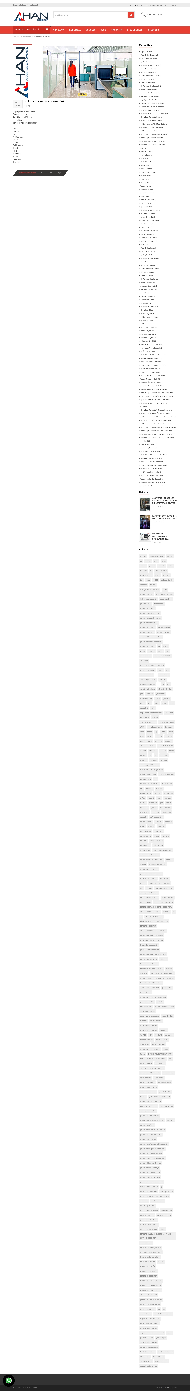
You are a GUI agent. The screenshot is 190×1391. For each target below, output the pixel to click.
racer (159, 798)
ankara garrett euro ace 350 (160, 883)
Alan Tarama (144, 1356)
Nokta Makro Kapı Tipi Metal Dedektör (154, 113)
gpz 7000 (163, 760)
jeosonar (166, 698)
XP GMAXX (144, 660)
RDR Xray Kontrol (146, 275)
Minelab (170, 556)
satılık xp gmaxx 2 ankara (149, 1323)
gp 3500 (154, 760)
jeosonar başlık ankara (148, 1219)
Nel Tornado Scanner (147, 182)
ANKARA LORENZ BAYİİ (148, 1294)
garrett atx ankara (158, 1044)
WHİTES (152, 651)
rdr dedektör (160, 1063)
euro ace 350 (164, 878)
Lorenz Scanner (146, 168)
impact (168, 802)
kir (164, 1309)
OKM (142, 736)
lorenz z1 (158, 741)
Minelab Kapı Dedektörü (149, 55)
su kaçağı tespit (166, 580)
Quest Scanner (145, 175)
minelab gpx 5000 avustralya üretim (153, 954)
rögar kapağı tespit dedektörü (151, 712)
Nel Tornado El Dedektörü (149, 230)
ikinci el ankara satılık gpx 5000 (151, 769)
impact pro (144, 807)
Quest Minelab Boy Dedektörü (151, 468)
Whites (148, 561)
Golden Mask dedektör (148, 599)
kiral (170, 1058)
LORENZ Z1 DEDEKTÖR (148, 1276)
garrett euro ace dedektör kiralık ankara (154, 1196)
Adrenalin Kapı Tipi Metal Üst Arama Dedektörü (157, 434)
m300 (156, 580)
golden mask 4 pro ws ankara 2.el (152, 1148)
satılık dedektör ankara (148, 1025)
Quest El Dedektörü (147, 223)
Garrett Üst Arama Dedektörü (151, 348)
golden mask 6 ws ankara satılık (151, 1181)
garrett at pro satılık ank (149, 1347)
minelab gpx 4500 (164, 1082)
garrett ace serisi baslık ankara (151, 1299)
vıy (163, 684)
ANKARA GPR (167, 783)
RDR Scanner (145, 179)
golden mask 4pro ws (148, 1139)
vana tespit (169, 712)
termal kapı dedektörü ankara (151, 982)
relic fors (143, 840)
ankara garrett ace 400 (157, 864)
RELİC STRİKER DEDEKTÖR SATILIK (153, 1058)
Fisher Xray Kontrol (147, 261)
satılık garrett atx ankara (149, 892)
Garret (165, 646)
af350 (142, 727)
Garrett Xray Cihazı (147, 299)
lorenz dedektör (167, 1016)
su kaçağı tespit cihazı (148, 722)
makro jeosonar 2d (164, 1215)
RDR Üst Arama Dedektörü (150, 372)
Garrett (160, 670)
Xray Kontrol (144, 244)
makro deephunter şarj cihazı (150, 1247)
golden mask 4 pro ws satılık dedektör (154, 1144)
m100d (153, 584)
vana (142, 731)
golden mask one (146, 594)
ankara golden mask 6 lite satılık (151, 1120)
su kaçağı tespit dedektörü (149, 589)
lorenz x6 (159, 736)
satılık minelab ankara (148, 1091)
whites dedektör (167, 897)
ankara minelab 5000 (148, 774)
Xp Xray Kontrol (146, 254)
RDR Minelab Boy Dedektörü (150, 472)
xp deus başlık (145, 1313)
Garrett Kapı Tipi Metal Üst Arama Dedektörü (156, 396)
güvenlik (143, 556)
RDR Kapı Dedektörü (147, 82)
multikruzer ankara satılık (149, 1016)
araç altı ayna (164, 674)
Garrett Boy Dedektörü (148, 447)
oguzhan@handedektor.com (158, 5)
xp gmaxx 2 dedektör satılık (150, 1318)
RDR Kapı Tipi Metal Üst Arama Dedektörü (155, 423)
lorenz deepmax (146, 741)
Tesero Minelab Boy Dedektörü (151, 479)
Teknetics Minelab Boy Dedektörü (152, 485)
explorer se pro (145, 655)
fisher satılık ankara (147, 1082)
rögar (157, 703)
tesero (142, 1054)
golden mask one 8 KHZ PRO (159, 1096)
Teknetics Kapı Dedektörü (149, 96)
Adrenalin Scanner (147, 189)
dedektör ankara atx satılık (163, 902)
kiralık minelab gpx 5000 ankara (151, 940)
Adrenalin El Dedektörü (148, 237)
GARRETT (168, 741)
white (163, 1229)
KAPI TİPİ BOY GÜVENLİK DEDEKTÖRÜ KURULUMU (164, 517)
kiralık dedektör (146, 575)
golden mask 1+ (165, 599)
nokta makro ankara (147, 1261)
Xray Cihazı (144, 292)
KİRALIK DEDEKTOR (166, 745)
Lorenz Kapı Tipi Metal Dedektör (151, 120)
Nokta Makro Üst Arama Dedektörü (153, 354)
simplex (143, 565)
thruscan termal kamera (149, 963)
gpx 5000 (164, 755)
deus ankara (159, 1077)
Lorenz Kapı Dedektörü (148, 72)
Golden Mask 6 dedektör (149, 1186)
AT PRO (143, 750)
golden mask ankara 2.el (149, 622)
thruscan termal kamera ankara (162, 973)
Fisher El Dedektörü (147, 213)
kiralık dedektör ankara (148, 1030)
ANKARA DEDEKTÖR (147, 745)
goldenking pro (145, 836)
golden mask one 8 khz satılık (151, 641)
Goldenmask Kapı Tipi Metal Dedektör (154, 123)
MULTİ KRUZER (145, 1006)
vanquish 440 (158, 845)
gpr (168, 684)
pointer (151, 565)
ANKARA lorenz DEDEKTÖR (150, 911)
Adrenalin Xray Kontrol (148, 285)
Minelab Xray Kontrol (148, 248)
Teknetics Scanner (147, 192)
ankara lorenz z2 (156, 1020)
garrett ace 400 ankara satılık (150, 873)
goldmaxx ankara (146, 1337)
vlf (151, 570)
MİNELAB (158, 1035)
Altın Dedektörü (158, 1356)
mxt (167, 670)
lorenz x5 (169, 736)
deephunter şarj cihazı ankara (150, 1252)
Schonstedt (169, 727)
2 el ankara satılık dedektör (150, 1072)
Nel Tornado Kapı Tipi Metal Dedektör (153, 134)
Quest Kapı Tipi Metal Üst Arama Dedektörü (156, 420)
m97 (149, 703)
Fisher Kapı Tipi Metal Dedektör (151, 117)
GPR (155, 779)
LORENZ (166, 911)
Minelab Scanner (146, 151)
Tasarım (159, 1387)
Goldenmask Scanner (148, 172)
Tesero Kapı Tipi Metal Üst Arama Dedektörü (156, 430)
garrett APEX (167, 987)
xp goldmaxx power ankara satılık (152, 1332)
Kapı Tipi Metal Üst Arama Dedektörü (153, 389)
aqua (148, 580)
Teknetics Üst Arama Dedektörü (151, 385)
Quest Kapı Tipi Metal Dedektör (151, 127)
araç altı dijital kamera (148, 679)
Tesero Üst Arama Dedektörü (150, 379)
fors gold (155, 812)
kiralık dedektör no (156, 840)
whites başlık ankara (147, 1205)
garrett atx (169, 1035)
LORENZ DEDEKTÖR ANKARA (151, 1280)
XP (141, 561)
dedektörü (144, 708)
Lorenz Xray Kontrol (147, 265)
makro (164, 561)
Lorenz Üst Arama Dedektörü (150, 361)
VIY (141, 788)
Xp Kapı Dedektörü (147, 61)
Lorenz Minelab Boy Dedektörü (151, 461)
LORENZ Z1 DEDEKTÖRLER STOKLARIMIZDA (160, 536)
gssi (141, 693)
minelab (143, 755)
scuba (142, 826)
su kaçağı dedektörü (166, 722)
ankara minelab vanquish (162, 850)
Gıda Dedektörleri (161, 1361)
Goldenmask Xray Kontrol (149, 268)
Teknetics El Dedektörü (148, 241)
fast (141, 580)
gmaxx (170, 1332)
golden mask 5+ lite (147, 627)
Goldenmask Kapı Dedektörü (150, 75)
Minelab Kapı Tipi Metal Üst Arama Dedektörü (156, 392)
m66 (152, 708)
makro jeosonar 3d (147, 1215)
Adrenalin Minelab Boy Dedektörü (152, 482)
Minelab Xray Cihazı (147, 296)
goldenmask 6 (159, 603)
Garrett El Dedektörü (147, 203)
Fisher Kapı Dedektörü (148, 68)
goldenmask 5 (145, 603)
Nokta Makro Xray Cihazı (149, 306)
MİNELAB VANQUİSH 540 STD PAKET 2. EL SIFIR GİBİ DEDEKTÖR (155, 1236)
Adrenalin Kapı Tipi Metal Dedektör (152, 141)
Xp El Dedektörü (146, 206)
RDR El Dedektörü (146, 227)
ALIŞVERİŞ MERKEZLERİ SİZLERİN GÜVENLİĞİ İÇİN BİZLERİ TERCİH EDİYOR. (164, 500)
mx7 (167, 651)
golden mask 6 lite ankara (149, 1115)
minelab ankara (168, 1072)
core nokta (161, 826)
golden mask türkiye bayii (149, 1167)
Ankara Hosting (171, 1387)
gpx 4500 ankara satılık (148, 1087)
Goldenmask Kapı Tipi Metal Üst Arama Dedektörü (158, 416)
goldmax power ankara (148, 1328)
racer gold (167, 798)
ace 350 (143, 883)
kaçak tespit (144, 717)
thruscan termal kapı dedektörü (151, 968)
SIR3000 (159, 788)
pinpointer (161, 565)
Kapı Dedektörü (146, 51)
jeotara (153, 807)
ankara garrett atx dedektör (150, 1049)
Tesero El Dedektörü (147, 234)
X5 (174, 911)
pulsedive (168, 821)
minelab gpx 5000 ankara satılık (151, 935)
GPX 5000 (153, 750)
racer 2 (151, 798)
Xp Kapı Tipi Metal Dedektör (150, 110)
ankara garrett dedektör (149, 869)
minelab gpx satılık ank (148, 959)
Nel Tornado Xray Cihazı (148, 327)
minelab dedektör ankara (149, 897)
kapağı (164, 703)
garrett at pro (161, 1337)
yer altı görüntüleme (147, 689)
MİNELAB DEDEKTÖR (148, 926)
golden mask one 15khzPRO (150, 1101)
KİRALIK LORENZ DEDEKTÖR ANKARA (154, 921)
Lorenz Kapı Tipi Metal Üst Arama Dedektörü (156, 413)
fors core (151, 826)
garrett (149, 731)
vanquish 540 (145, 850)
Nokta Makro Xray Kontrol (149, 258)
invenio (142, 802)
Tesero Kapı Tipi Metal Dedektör (151, 137)
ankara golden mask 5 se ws (150, 1163)
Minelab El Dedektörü (148, 199)
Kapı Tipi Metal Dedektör (149, 99)
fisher (142, 703)
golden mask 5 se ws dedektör (151, 1153)
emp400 (150, 693)
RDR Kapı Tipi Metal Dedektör (151, 130)
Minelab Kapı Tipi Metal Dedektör (152, 103)
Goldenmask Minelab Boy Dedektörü (153, 465)
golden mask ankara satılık (149, 613)
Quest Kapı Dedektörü (148, 79)
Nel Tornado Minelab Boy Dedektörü (153, 475)
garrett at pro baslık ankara (150, 1304)
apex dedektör (145, 992)
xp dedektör (144, 1044)
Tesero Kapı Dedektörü (148, 89)
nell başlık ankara (167, 1191)
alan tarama (144, 812)
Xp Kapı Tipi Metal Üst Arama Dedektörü (154, 399)
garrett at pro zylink (147, 670)
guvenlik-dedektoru (157, 556)
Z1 (141, 916)
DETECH (163, 750)
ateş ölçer (143, 973)
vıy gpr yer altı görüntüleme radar (152, 665)
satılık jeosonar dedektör (149, 1224)
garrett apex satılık (147, 1001)
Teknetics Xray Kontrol (148, 289)
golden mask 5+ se (147, 632)
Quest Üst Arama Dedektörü (150, 368)
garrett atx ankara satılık (163, 888)
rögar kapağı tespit (155, 727)
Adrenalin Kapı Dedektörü (149, 92)
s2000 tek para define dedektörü (152, 1068)
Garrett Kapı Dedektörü (148, 58)
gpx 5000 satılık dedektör (149, 949)
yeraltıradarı (160, 693)
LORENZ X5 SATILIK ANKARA (150, 1290)
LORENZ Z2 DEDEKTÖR (148, 1271)
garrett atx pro (145, 902)
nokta (156, 561)
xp (156, 731)
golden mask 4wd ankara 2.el (150, 1134)
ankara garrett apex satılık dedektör (153, 997)
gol (159, 646)
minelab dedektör (146, 1039)
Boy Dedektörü (145, 441)
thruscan (163, 959)
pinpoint (158, 821)
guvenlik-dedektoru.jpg (148, 1366)
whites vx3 (144, 1200)
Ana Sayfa (16, 36)
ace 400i (169, 859)
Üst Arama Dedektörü (148, 341)
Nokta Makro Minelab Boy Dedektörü (153, 454)
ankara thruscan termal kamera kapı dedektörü (157, 978)
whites (160, 651)
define (171, 565)
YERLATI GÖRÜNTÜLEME (149, 783)
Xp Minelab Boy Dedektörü (150, 451)
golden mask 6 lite (166, 1106)
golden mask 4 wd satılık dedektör (152, 1129)
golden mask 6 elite (147, 608)
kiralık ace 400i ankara (148, 878)
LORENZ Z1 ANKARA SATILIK (150, 1285)
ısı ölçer (169, 968)
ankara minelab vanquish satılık (151, 859)
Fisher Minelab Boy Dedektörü (151, 458)
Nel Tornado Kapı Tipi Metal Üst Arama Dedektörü (158, 427)
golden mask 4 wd (147, 1125)
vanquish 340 (145, 845)
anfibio (142, 798)
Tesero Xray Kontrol (147, 282)
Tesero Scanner (146, 186)
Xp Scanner (144, 158)
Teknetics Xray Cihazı (148, 337)
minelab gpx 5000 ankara (149, 764)
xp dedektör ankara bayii (162, 1313)
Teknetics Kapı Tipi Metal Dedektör (152, 144)
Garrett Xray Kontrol (147, 251)
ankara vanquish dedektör (149, 854)
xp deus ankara (145, 1077)
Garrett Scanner (146, 155)
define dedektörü (146, 674)
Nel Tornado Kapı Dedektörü (150, 86)
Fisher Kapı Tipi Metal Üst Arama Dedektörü (156, 410)
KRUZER (160, 1001)
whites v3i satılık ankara (149, 1210)
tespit (172, 703)
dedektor (143, 570)
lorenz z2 (143, 1020)
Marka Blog (27, 36)
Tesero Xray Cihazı (147, 330)
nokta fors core (145, 831)
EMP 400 (149, 788)
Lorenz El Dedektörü (147, 217)
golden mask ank (163, 632)
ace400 (143, 864)
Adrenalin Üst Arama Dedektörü (151, 382)
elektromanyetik (146, 698)
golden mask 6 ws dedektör (150, 1177)
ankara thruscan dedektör (149, 987)
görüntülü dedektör (165, 689)
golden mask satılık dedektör (150, 618)
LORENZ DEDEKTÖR (147, 1266)
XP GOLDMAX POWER (162, 655)
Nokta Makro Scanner (148, 161)
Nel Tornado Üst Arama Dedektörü (152, 375)
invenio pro (153, 802)
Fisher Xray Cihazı (146, 310)
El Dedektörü (145, 196)
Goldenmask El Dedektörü (149, 220)
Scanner (143, 148)
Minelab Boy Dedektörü (148, 444)
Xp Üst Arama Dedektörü (149, 351)
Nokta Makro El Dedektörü (150, 210)
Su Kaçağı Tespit (146, 1361)
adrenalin (166, 575)
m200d (155, 717)
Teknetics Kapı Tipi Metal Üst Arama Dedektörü (157, 437)
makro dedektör (146, 1242)
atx (141, 888)
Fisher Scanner (145, 165)
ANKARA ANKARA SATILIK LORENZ (152, 930)
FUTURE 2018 (145, 779)
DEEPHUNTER (145, 793)
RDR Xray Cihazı (146, 323)
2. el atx (149, 888)
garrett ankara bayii (147, 1309)
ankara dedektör (146, 821)
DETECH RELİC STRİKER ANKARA (160, 1054)
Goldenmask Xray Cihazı (149, 317)
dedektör (143, 584)
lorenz (166, 1049)
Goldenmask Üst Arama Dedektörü (153, 365)
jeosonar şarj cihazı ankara (149, 1257)
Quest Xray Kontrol (147, 272)
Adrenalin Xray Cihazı (148, 334)
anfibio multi (168, 793)
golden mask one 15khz (164, 594)
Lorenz (142, 651)
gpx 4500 (143, 760)
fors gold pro (166, 812)
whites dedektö (166, 1210)
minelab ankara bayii (166, 774)
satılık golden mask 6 (148, 1110)
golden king (159, 831)
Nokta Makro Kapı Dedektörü (150, 65)
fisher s (143, 1096)
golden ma (170, 1120)
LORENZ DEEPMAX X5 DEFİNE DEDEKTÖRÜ (156, 907)
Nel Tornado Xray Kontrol (149, 279)
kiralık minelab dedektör (149, 945)
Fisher (165, 589)
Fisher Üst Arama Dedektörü (150, 358)
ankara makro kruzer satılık (164, 1006)
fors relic (165, 836)
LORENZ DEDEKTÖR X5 (154, 916)
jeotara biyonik (165, 807)
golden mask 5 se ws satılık (150, 1172)
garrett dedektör (146, 1063)
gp (150, 755)
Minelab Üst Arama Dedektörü (151, 344)
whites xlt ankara (158, 1200)
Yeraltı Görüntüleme (147, 1351)
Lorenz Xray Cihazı (147, 313)
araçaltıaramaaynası (147, 684)
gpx (156, 755)
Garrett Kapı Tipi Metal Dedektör (152, 106)
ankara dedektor (161, 570)
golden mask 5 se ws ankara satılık (152, 1158)
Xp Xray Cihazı (145, 303)
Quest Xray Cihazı (146, 320)
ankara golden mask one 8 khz (151, 636)
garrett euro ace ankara (148, 1191)
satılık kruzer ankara (147, 1011)
